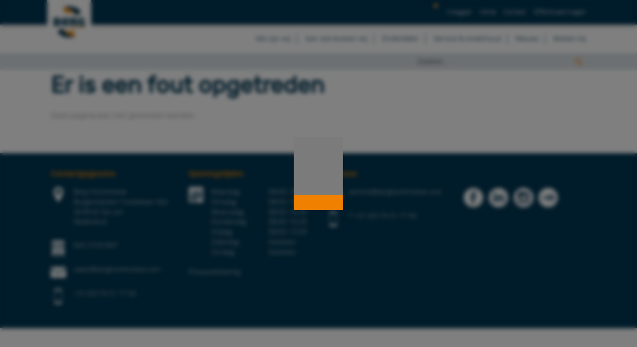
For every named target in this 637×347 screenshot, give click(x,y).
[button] (318, 202)
